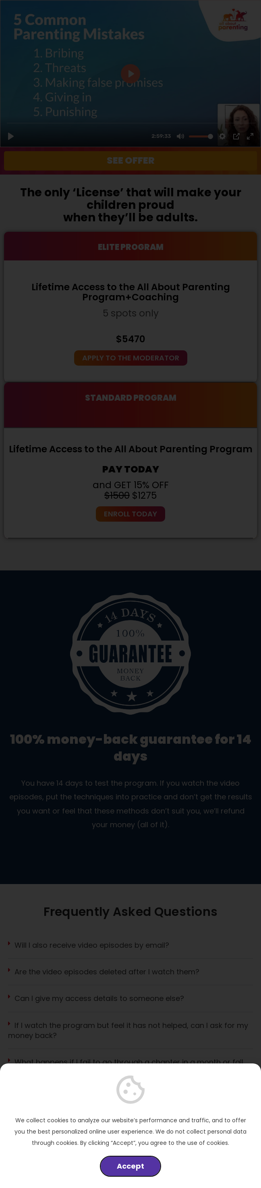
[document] (130, 594)
